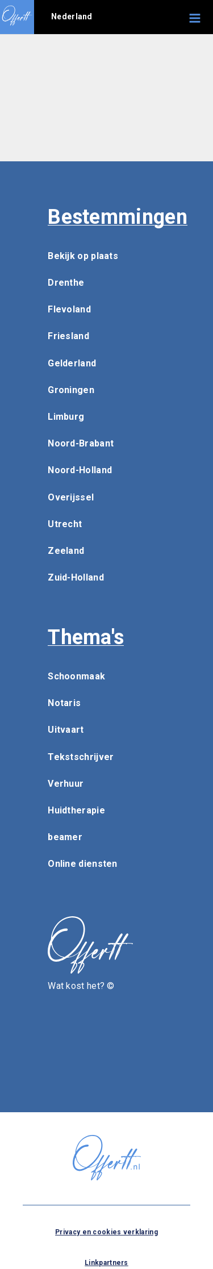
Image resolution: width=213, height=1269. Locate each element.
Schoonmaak (76, 676)
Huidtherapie (76, 810)
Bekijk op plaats (83, 256)
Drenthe (66, 282)
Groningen (71, 390)
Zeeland (66, 550)
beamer (65, 837)
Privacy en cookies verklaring (106, 1232)
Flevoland (69, 309)
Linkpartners (106, 1263)
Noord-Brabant (81, 443)
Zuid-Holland (76, 577)
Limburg (66, 416)
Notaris (64, 703)
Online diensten (83, 863)
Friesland (68, 336)
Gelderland (72, 363)
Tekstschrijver (81, 757)
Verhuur (65, 783)
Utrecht (65, 524)
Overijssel (71, 497)
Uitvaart (65, 729)
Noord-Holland (80, 470)
